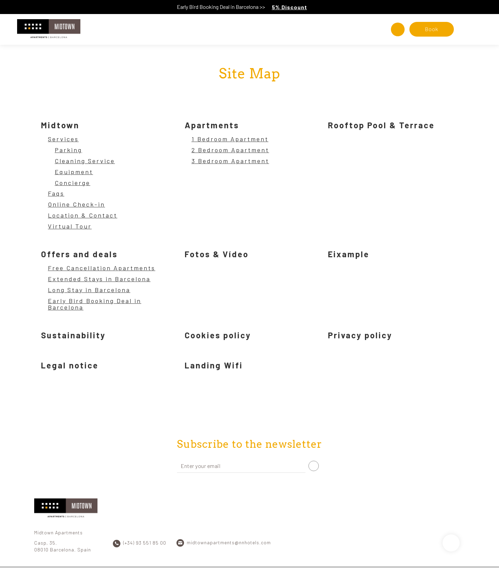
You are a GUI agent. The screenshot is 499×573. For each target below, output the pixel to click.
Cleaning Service (85, 161)
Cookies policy (218, 335)
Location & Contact (82, 215)
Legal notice (70, 365)
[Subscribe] (313, 466)
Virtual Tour (70, 226)
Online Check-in (76, 204)
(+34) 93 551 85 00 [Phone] (144, 543)
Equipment (74, 172)
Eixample (348, 254)
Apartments (212, 125)
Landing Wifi (214, 365)
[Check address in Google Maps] (398, 29)
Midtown (60, 125)
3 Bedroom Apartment (230, 161)
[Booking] (431, 29)
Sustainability (73, 335)
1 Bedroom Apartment (230, 139)
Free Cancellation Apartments (101, 268)
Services (63, 139)
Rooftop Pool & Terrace (381, 125)
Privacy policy (360, 335)
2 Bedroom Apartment (230, 150)
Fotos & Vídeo (217, 254)
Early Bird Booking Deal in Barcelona (94, 304)
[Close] (492, 6)
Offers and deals (79, 254)
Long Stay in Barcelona (89, 290)
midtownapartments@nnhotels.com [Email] (229, 542)
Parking (68, 150)
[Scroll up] (451, 542)
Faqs (56, 193)
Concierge (72, 183)
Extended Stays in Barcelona (99, 279)
